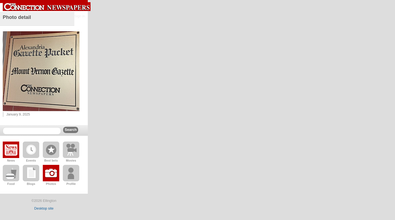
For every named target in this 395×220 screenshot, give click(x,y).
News (11, 160)
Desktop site (43, 208)
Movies (71, 160)
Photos (51, 183)
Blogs (31, 183)
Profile (71, 183)
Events (31, 160)
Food (11, 183)
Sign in (79, 16)
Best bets (51, 160)
